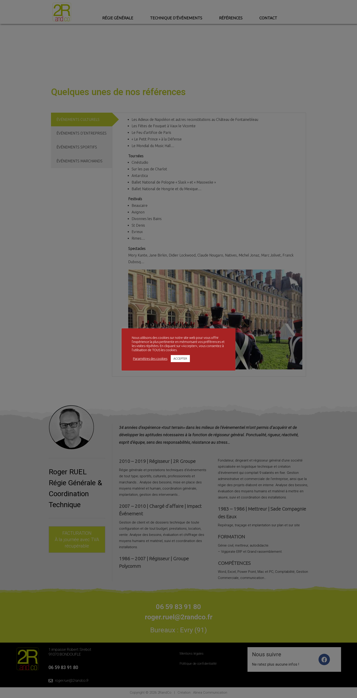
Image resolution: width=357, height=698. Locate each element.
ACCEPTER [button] (180, 358)
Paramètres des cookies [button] (150, 359)
